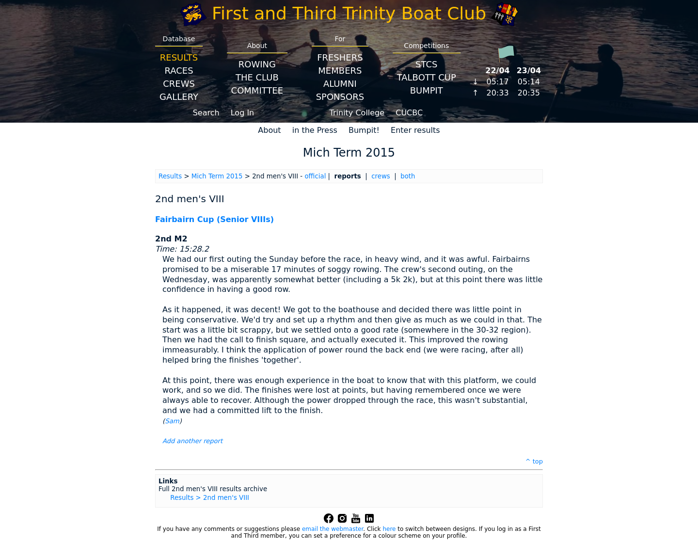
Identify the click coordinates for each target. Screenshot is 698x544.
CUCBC (409, 112)
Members (340, 70)
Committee (257, 90)
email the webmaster (332, 529)
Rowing (257, 64)
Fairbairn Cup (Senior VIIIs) (214, 219)
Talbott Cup (426, 77)
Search (206, 112)
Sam (172, 421)
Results (179, 57)
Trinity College (357, 112)
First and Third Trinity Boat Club (349, 13)
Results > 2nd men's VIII (209, 497)
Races (178, 70)
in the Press (314, 130)
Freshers (340, 57)
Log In (242, 112)
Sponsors (340, 97)
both (407, 176)
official (315, 176)
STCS (426, 64)
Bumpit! (364, 130)
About (269, 130)
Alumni (340, 84)
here (389, 529)
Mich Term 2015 (217, 176)
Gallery (178, 97)
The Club (257, 77)
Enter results (415, 130)
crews (380, 176)
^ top (534, 461)
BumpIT (426, 90)
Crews (179, 84)
